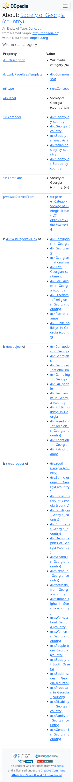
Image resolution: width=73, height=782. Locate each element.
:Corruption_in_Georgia (60, 241)
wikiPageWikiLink (21, 239)
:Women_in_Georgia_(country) (59, 636)
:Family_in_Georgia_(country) (59, 720)
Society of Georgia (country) (33, 18)
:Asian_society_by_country (59, 149)
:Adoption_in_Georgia (59, 442)
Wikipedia (57, 766)
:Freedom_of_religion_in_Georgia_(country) (59, 302)
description (14, 60)
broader (12, 117)
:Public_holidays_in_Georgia (59, 412)
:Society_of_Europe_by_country (59, 163)
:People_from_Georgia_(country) (59, 650)
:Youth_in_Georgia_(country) (60, 468)
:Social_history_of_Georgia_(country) (60, 501)
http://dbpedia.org (46, 33)
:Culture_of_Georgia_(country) (60, 529)
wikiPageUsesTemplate (22, 74)
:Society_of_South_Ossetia (60, 664)
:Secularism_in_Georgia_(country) (59, 285)
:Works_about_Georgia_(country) (59, 622)
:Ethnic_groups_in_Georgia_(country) (59, 484)
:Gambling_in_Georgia (60, 376)
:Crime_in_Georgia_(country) (59, 575)
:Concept (59, 88)
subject (13, 346)
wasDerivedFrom (18, 197)
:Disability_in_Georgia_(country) (60, 706)
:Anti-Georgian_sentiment (59, 271)
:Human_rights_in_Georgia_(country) (59, 606)
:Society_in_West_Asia (59, 137)
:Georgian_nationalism (59, 259)
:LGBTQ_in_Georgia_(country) (60, 515)
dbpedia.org (39, 38)
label (9, 98)
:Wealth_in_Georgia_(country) (59, 561)
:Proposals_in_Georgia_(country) (59, 692)
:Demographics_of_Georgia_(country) (59, 545)
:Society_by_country (59, 119)
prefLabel (13, 178)
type (8, 88)
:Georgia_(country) (60, 128)
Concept (34, 28)
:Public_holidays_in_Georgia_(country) (60, 330)
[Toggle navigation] (65, 6)
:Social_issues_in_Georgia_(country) (59, 678)
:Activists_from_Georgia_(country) (59, 589)
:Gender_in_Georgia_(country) (59, 734)
